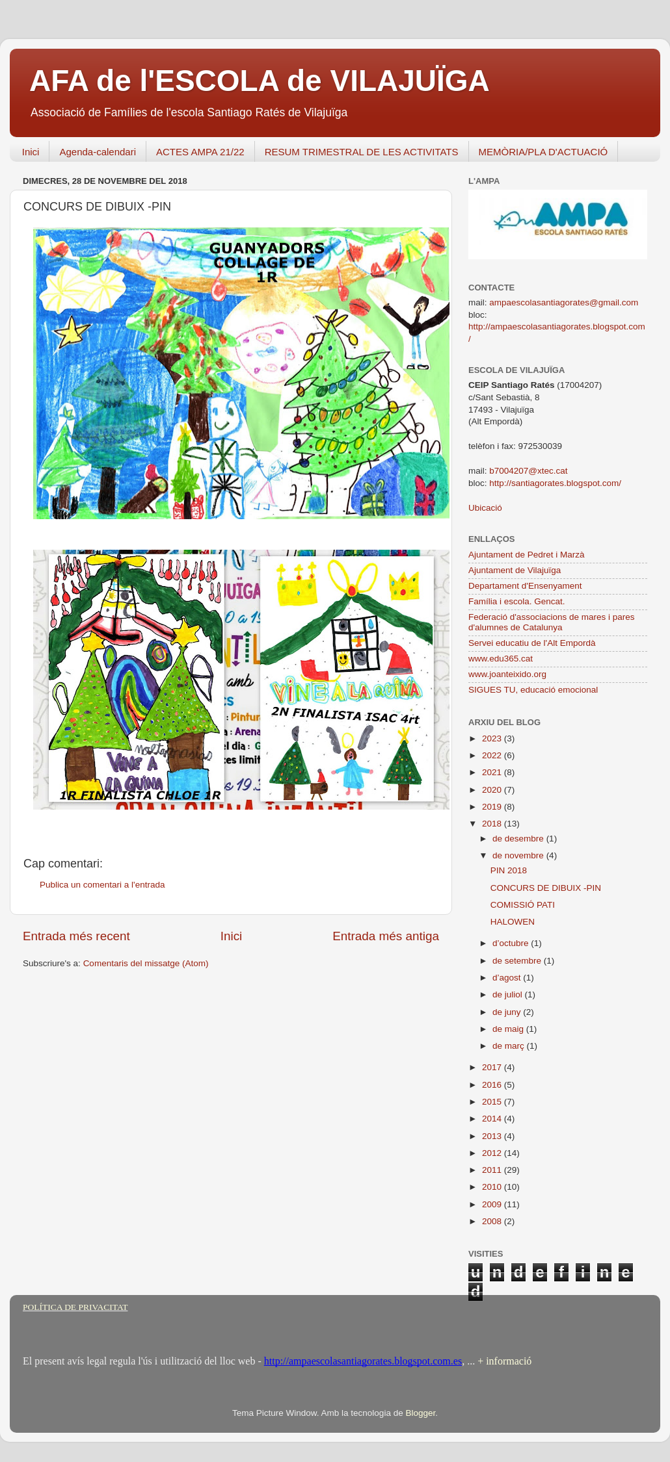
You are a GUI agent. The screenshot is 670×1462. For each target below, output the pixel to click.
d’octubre (511, 943)
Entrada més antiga (385, 936)
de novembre (519, 855)
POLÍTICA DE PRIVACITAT (75, 1307)
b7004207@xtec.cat (528, 471)
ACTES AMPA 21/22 (200, 151)
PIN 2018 (508, 870)
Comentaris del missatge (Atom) (146, 963)
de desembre (519, 838)
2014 (493, 1118)
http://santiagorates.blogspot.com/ (555, 483)
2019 (493, 807)
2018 (493, 823)
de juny (507, 1012)
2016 (493, 1085)
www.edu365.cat (500, 658)
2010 (493, 1187)
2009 (493, 1204)
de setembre (518, 961)
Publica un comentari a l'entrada (102, 885)
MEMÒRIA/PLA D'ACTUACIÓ (543, 151)
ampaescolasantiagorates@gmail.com (563, 302)
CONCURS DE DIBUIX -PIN (545, 888)
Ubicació (485, 508)
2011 (493, 1170)
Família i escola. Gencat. (516, 601)
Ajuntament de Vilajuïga (514, 570)
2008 (493, 1221)
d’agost (507, 977)
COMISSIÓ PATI (522, 905)
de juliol (508, 994)
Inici (31, 151)
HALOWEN (512, 922)
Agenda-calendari (97, 151)
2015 (493, 1102)
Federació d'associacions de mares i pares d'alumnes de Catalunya (551, 622)
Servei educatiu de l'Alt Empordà (531, 643)
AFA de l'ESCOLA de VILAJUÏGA (259, 80)
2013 (493, 1136)
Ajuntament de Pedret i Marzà (526, 554)
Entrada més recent (76, 936)
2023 (493, 738)
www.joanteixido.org (507, 674)
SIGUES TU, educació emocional (533, 690)
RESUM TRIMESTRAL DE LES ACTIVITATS (362, 151)
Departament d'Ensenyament (525, 586)
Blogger (420, 1413)
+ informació (503, 1360)
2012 (493, 1153)
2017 (493, 1067)
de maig (509, 1029)
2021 (493, 772)
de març (509, 1046)
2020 (493, 790)
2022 (493, 755)
